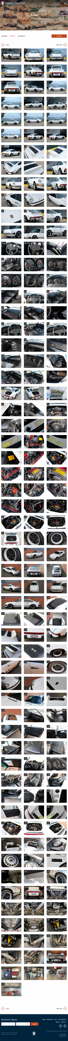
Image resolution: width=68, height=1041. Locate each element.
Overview (4, 36)
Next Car (62, 44)
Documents (21, 36)
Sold (5, 44)
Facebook (65, 1026)
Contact (63, 1022)
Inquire (59, 36)
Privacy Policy (62, 1036)
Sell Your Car (62, 1019)
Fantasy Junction (13, 3)
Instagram (60, 1026)
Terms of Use (62, 1034)
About (58, 1022)
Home (43, 1019)
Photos (12, 36)
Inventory (50, 1019)
